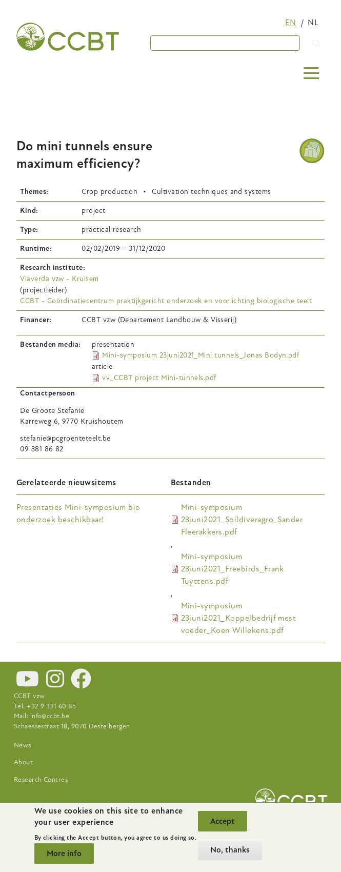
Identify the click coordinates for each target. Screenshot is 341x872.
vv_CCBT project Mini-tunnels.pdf (159, 377)
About (23, 762)
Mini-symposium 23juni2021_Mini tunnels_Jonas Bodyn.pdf (200, 355)
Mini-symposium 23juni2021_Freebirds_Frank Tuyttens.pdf (232, 568)
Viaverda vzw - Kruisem (59, 278)
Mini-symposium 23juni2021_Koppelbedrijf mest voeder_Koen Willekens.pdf (238, 618)
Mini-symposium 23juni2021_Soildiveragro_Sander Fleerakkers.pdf (242, 519)
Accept (222, 821)
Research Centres (41, 780)
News (22, 745)
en (290, 22)
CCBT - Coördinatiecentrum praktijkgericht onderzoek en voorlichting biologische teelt (166, 300)
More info (64, 853)
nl (313, 22)
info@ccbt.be (50, 716)
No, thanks (230, 850)
